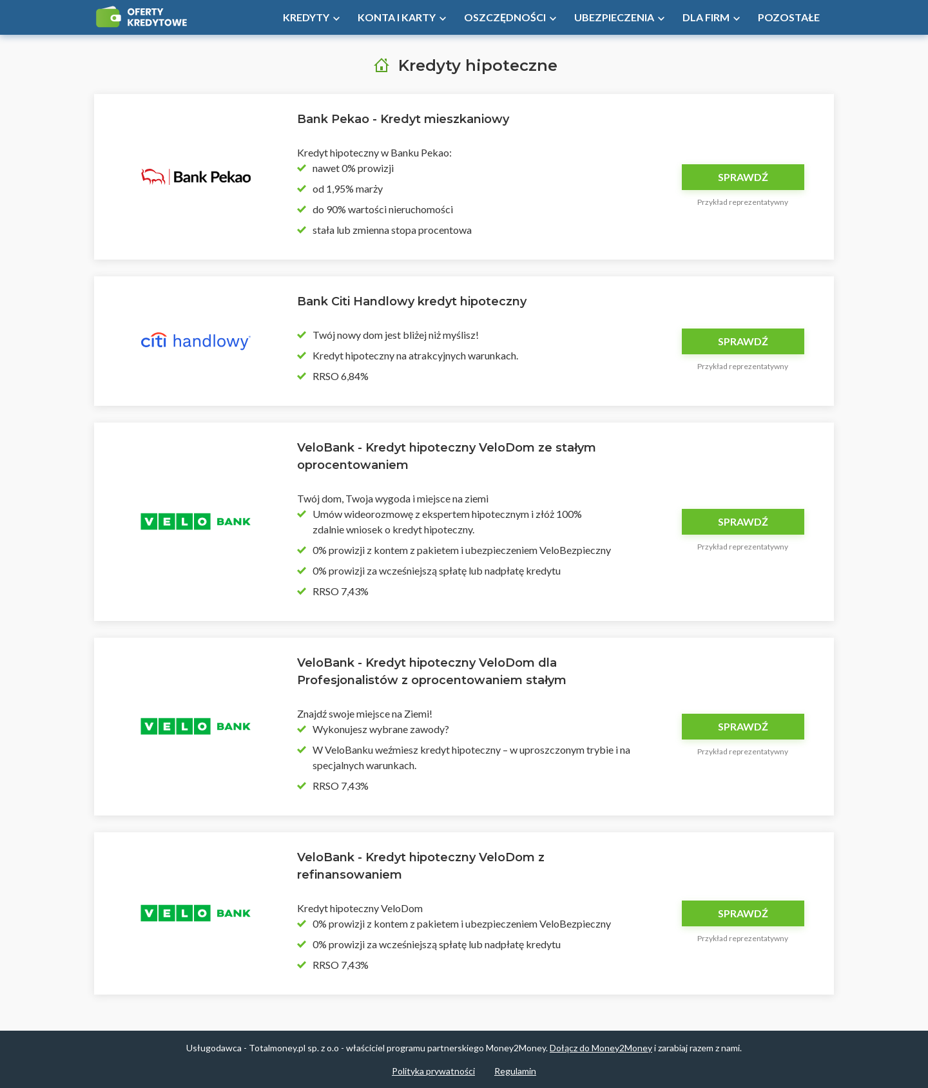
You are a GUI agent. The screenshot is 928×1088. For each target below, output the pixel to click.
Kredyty (306, 17)
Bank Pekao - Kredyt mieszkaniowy (403, 119)
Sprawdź (743, 177)
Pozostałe (789, 17)
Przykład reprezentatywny (742, 202)
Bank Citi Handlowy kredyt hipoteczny (412, 301)
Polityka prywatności (433, 1070)
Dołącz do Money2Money (601, 1047)
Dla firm (706, 17)
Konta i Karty (397, 17)
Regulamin (515, 1070)
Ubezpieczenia (614, 17)
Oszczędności (505, 17)
